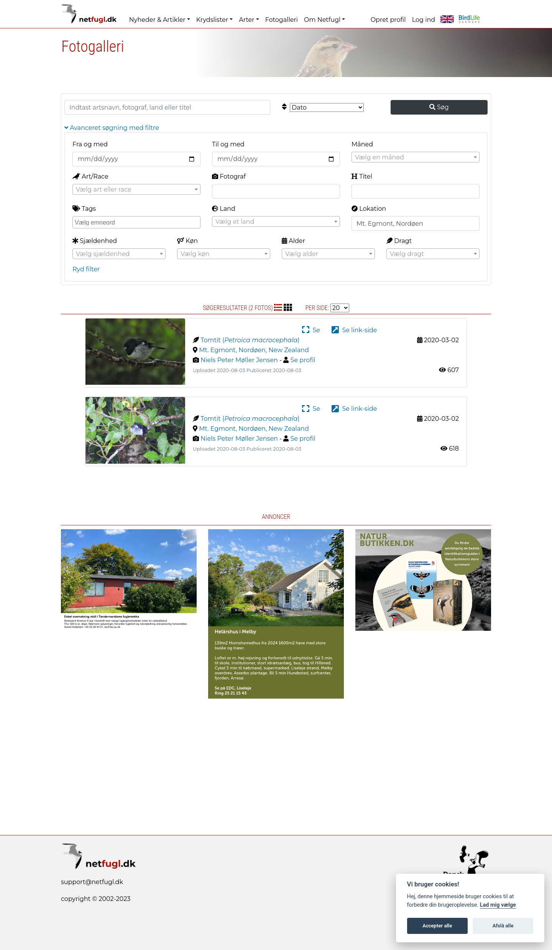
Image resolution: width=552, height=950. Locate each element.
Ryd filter (86, 269)
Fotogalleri (281, 19)
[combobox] (416, 157)
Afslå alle (503, 926)
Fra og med (90, 144)
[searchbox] (137, 221)
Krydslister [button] (212, 19)
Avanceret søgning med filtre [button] (111, 127)
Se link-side (354, 330)
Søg (439, 107)
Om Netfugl (322, 19)
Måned (362, 144)
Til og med (228, 144)
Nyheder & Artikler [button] (157, 19)
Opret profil (388, 19)
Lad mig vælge (498, 905)
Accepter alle (437, 926)
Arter (246, 19)
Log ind (423, 19)
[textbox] (415, 157)
